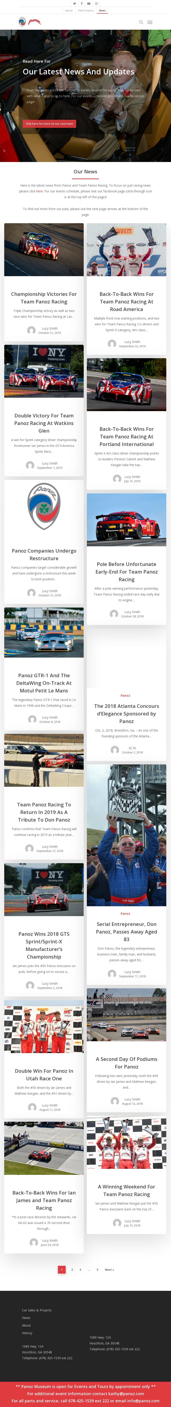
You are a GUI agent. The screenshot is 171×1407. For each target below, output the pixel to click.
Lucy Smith (50, 328)
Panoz (125, 695)
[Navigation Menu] (149, 22)
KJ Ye (132, 748)
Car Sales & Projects (37, 1310)
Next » (109, 1270)
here (39, 191)
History (27, 1333)
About (69, 10)
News (102, 10)
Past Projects (86, 10)
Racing (43, 283)
